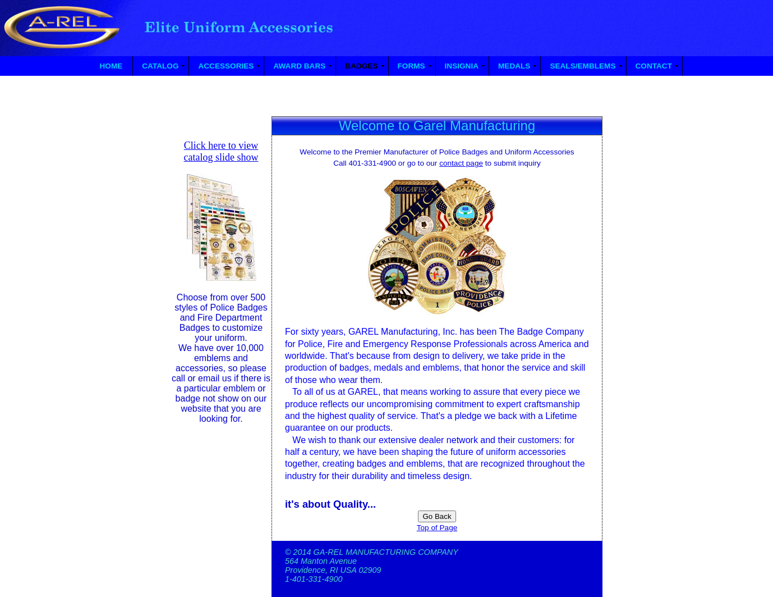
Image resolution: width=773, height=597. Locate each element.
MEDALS (514, 66)
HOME (111, 66)
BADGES (361, 66)
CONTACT (654, 66)
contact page (461, 163)
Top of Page (437, 527)
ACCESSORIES (226, 66)
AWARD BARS (299, 66)
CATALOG (160, 66)
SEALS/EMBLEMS (582, 66)
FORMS (411, 66)
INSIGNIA (461, 66)
